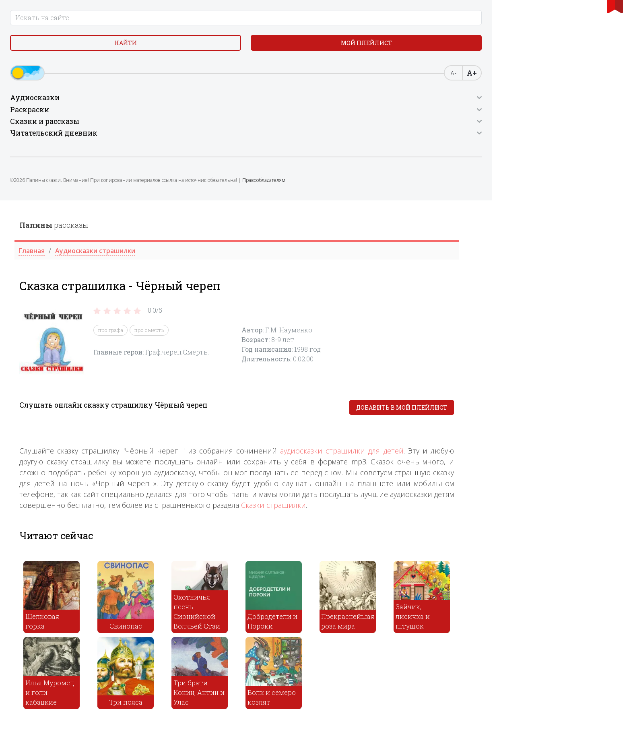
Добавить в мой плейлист (559, 207)
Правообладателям (75, 203)
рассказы (211, 24)
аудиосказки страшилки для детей (499, 250)
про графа (268, 129)
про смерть (307, 129)
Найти (42, 52)
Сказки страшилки (431, 304)
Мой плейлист (106, 52)
